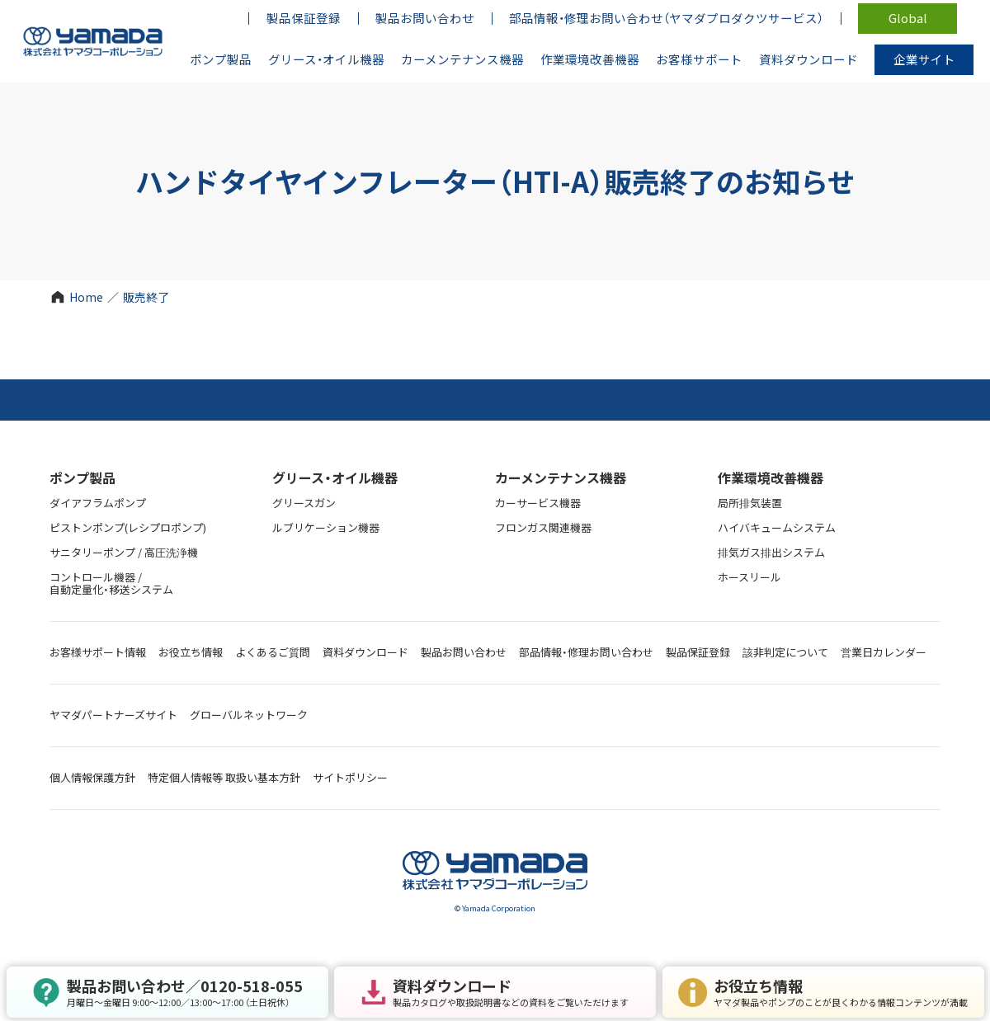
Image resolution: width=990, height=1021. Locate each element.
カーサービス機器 (538, 502)
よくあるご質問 (272, 652)
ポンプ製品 (83, 477)
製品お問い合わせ (464, 652)
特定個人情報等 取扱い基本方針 (224, 777)
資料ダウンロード (365, 652)
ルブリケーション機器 (326, 527)
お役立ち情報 (190, 652)
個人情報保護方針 (92, 777)
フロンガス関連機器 (543, 527)
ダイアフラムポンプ (98, 502)
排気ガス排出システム (771, 552)
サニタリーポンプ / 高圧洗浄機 (124, 552)
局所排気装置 (750, 502)
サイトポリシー (350, 777)
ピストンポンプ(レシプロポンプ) (128, 527)
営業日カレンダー (883, 652)
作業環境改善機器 (770, 477)
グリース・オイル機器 (335, 477)
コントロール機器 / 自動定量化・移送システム (111, 583)
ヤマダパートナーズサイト (113, 714)
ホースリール (749, 577)
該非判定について (785, 652)
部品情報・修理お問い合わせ (586, 652)
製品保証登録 (698, 652)
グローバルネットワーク (249, 714)
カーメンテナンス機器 (560, 477)
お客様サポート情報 (98, 652)
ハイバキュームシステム (777, 527)
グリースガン (304, 502)
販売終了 (146, 297)
